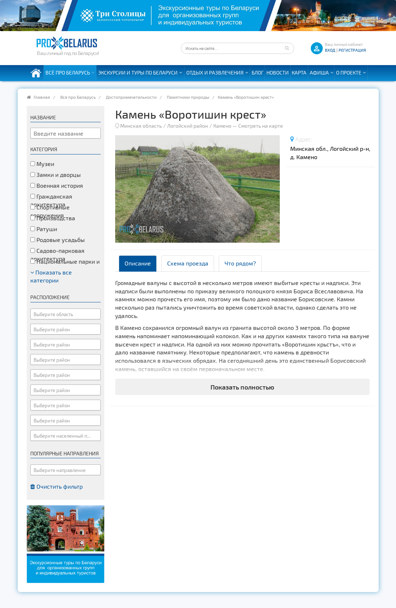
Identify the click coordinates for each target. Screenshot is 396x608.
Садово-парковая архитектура (57, 254)
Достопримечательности (131, 96)
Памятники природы (188, 96)
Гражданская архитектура (51, 200)
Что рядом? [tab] (240, 263)
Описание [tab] (138, 263)
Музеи (42, 163)
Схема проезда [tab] (187, 263)
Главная (42, 96)
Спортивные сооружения (50, 211)
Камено (222, 126)
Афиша (319, 72)
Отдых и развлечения (215, 72)
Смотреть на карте (260, 126)
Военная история (56, 185)
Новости (277, 72)
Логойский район (187, 126)
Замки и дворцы (55, 174)
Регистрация (352, 50)
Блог (258, 72)
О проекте (348, 72)
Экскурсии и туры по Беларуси (138, 72)
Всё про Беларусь (67, 72)
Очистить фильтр (56, 486)
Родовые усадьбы (57, 239)
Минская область (141, 126)
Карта (299, 72)
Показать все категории (51, 276)
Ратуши (43, 228)
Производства (52, 217)
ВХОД (330, 50)
